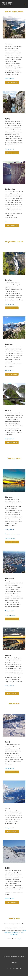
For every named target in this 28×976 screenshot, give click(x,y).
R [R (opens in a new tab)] (14, 932)
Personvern (14, 962)
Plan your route (9, 78)
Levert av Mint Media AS (14, 968)
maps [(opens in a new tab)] (19, 938)
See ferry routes (10, 538)
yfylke (16, 932)
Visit (13, 932)
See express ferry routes (12, 534)
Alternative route (10, 615)
